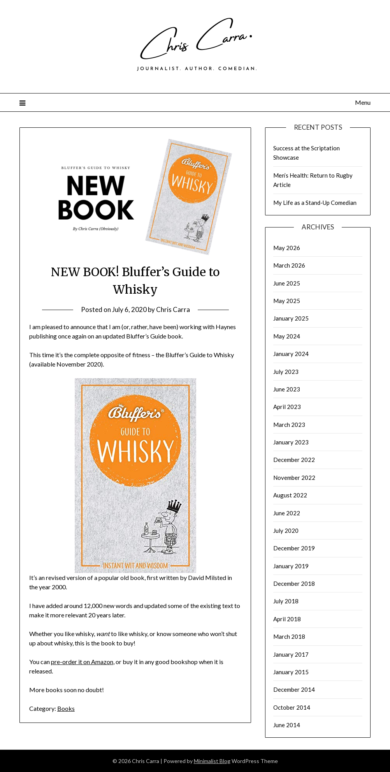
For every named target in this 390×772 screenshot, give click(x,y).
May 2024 (286, 336)
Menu (363, 102)
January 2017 (291, 654)
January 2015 (291, 671)
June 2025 (286, 283)
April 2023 (287, 406)
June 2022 (286, 512)
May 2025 (286, 300)
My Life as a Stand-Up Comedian (315, 202)
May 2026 (286, 247)
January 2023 (291, 442)
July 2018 (286, 601)
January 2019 (291, 565)
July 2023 (286, 371)
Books (66, 708)
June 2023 (286, 389)
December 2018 (294, 583)
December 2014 (294, 689)
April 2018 (287, 618)
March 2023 (289, 424)
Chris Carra (173, 309)
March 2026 (289, 265)
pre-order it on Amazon (82, 661)
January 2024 (291, 353)
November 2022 (294, 477)
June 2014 (286, 724)
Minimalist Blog (212, 761)
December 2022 (294, 459)
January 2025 (291, 318)
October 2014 (291, 707)
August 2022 (290, 495)
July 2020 (286, 530)
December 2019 (294, 548)
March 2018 (289, 636)
